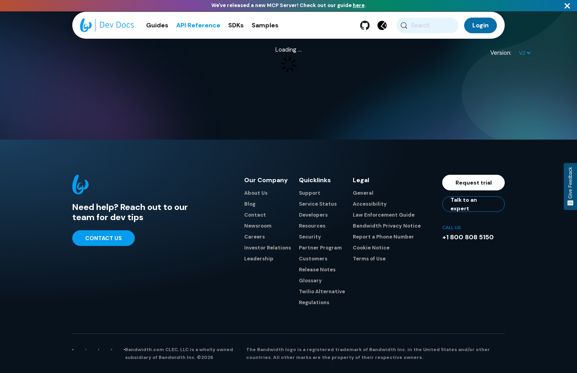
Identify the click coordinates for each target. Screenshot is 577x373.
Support (309, 193)
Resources (312, 225)
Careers (254, 236)
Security (310, 236)
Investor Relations (267, 247)
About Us (256, 193)
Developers (313, 215)
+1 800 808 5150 (468, 237)
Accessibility (370, 204)
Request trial (474, 182)
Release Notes (317, 269)
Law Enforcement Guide (383, 215)
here (358, 5)
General (363, 193)
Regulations (314, 302)
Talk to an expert (463, 204)
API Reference (198, 25)
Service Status (318, 204)
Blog (249, 204)
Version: (500, 53)
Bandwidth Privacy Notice (387, 225)
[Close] (567, 5)
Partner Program (320, 247)
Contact (255, 215)
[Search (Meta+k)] (428, 25)
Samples (265, 25)
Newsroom (258, 225)
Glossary (310, 280)
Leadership (258, 258)
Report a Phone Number (383, 236)
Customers (313, 258)
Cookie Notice (371, 247)
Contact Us (103, 238)
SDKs (236, 25)
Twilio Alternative (322, 291)
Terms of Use (369, 258)
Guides (157, 25)
